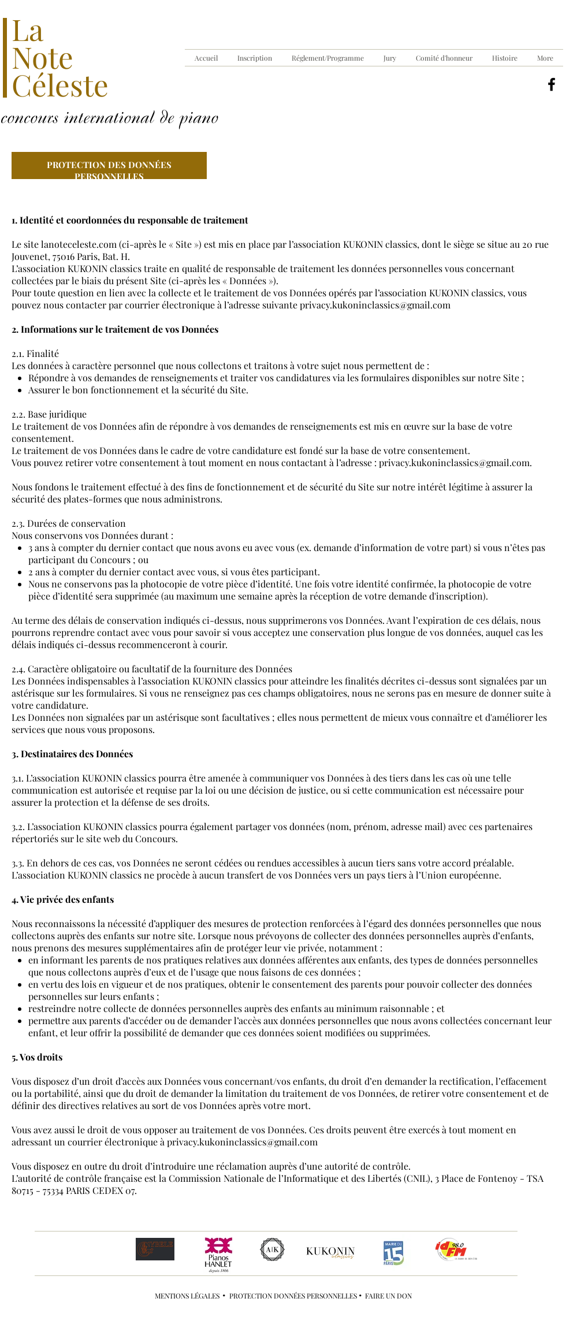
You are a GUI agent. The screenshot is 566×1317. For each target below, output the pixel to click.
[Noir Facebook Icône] (551, 84)
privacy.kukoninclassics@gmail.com (375, 305)
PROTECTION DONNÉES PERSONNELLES (294, 1295)
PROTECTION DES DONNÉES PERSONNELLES (109, 170)
